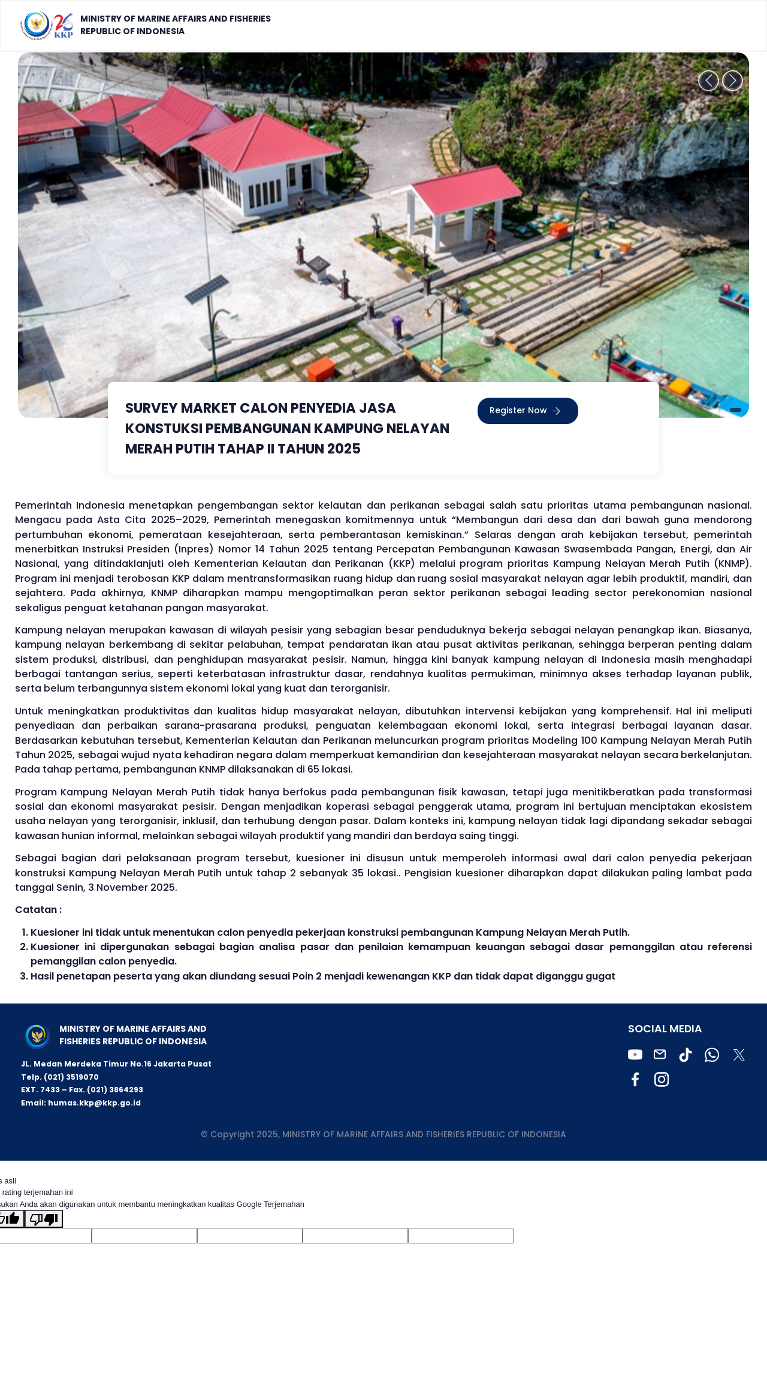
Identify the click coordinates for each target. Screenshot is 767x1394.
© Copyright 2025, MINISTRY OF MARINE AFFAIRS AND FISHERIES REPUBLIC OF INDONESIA (383, 1134)
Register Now (528, 411)
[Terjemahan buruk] (44, 1219)
